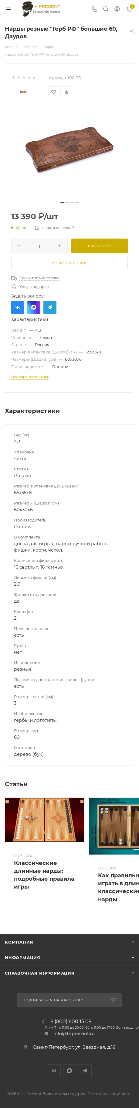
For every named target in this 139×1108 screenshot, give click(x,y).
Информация (22, 957)
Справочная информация (40, 973)
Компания (19, 942)
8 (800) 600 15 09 (71, 1021)
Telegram (49, 307)
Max (33, 307)
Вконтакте (17, 307)
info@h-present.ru (74, 1033)
